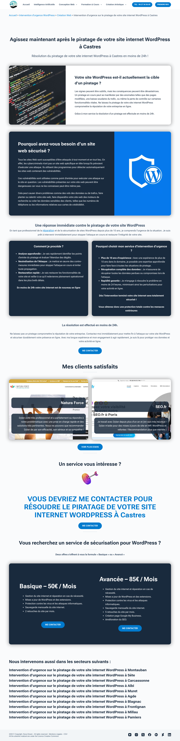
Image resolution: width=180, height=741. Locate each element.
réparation (48, 230)
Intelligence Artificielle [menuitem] (44, 4)
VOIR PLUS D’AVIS (90, 447)
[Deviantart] (162, 734)
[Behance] (156, 734)
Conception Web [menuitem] (68, 4)
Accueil (13, 15)
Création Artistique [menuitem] (116, 4)
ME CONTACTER (90, 350)
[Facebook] (149, 734)
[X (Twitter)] (143, 734)
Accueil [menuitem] (26, 4)
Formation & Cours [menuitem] (92, 4)
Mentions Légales (55, 734)
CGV (65, 734)
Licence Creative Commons (48, 736)
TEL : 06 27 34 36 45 (142, 4)
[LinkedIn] (169, 734)
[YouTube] (129, 734)
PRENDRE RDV (163, 4)
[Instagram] (136, 734)
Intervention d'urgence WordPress (37, 15)
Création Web (64, 15)
